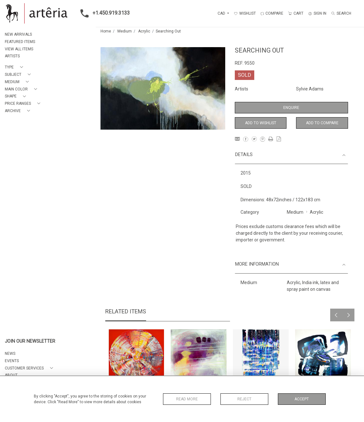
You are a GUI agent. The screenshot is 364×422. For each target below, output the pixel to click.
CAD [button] (222, 13)
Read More (187, 399)
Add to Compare (322, 123)
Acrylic (144, 31)
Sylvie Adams (309, 88)
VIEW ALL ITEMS (19, 49)
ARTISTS (12, 56)
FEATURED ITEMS (20, 41)
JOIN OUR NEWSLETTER (30, 341)
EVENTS (12, 361)
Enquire (291, 107)
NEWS (10, 353)
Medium (124, 31)
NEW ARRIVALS (18, 34)
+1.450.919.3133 (103, 13)
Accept (301, 399)
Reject (244, 399)
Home (105, 31)
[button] (15, 67)
